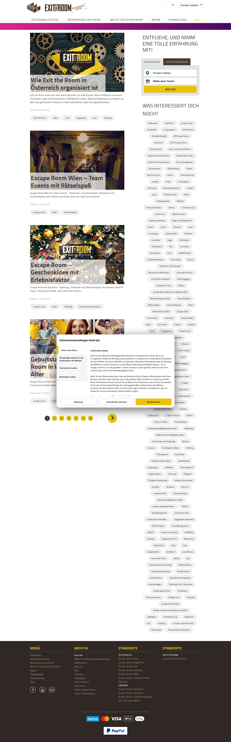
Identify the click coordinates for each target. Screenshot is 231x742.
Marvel (186, 441)
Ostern (190, 415)
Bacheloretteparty (171, 188)
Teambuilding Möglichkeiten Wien (162, 428)
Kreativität (151, 129)
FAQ (76, 670)
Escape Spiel (182, 311)
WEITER (170, 89)
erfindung (151, 188)
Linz (95, 117)
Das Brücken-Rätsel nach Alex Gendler (170, 291)
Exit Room (169, 123)
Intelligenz (151, 616)
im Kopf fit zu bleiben (160, 279)
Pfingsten (188, 473)
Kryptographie (163, 201)
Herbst (185, 506)
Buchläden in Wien (170, 447)
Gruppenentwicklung (160, 571)
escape (190, 188)
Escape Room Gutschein (90, 306)
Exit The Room (39, 117)
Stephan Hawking (157, 220)
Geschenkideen (174, 304)
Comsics (151, 447)
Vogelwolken (153, 551)
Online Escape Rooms (85, 689)
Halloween (153, 123)
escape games (183, 395)
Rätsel (189, 168)
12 (90, 418)
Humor (171, 207)
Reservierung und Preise (84, 20)
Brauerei (170, 486)
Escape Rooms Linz (128, 666)
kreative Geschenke (183, 480)
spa (187, 558)
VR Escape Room (181, 136)
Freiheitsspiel (154, 168)
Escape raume (183, 571)
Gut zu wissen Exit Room (180, 149)
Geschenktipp (187, 317)
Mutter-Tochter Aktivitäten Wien (170, 434)
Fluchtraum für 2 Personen (180, 584)
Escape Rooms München (175, 658)
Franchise (79, 674)
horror (163, 227)
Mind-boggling (181, 363)
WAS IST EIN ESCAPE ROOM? (126, 20)
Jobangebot (80, 678)
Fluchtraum (182, 590)
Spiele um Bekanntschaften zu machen (170, 610)
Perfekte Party (170, 194)
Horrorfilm (184, 246)
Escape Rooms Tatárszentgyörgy (135, 696)
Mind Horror (188, 129)
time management (185, 162)
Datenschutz (80, 662)
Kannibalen (155, 253)
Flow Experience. (153, 597)
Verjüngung (153, 467)
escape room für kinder (183, 623)
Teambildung (183, 460)
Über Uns (78, 666)
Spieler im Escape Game (158, 162)
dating (176, 558)
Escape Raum (156, 149)
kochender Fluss (158, 558)
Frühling (183, 408)
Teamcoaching (37, 678)
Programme (167, 330)
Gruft (183, 356)
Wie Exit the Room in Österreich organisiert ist (64, 83)
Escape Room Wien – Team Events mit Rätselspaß (67, 181)
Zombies (151, 538)
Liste (169, 253)
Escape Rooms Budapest (130, 689)
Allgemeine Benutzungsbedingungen (92, 659)
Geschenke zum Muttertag (163, 441)
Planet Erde (159, 545)
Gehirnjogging (183, 279)
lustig (168, 181)
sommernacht (160, 493)
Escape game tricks (162, 590)
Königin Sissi (174, 597)
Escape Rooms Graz (128, 658)
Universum (160, 214)
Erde (173, 545)
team (190, 227)
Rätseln (180, 201)
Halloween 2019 (169, 538)
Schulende (179, 454)
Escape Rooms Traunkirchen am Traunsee (134, 679)
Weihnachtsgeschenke (160, 298)
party (154, 194)
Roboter (177, 227)
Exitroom (188, 233)
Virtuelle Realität (159, 136)
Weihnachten (154, 304)
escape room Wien (176, 402)
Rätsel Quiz (189, 538)
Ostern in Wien (161, 421)
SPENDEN (189, 532)
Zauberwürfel (171, 233)
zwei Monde (187, 551)
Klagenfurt (81, 117)
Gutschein (169, 317)
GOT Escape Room (178, 142)
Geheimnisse (156, 577)
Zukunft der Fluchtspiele (179, 577)
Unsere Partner (81, 682)
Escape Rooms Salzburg (130, 670)
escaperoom (184, 330)
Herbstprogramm (159, 512)
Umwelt (191, 324)
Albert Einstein (178, 214)
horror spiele (184, 350)
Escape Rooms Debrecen (130, 693)
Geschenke (152, 317)
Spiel (148, 324)
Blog (197, 20)
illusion (191, 259)
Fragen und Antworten (182, 220)
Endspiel (191, 597)
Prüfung (189, 447)
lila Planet (170, 551)
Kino (152, 330)
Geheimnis (183, 389)
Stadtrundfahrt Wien (163, 408)
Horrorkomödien (153, 207)
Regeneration (155, 473)
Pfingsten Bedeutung (157, 480)
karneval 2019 (179, 369)
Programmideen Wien (161, 460)
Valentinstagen (155, 584)
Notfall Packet (185, 253)
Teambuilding (177, 20)
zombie (155, 181)
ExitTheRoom (173, 168)
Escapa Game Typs (184, 155)
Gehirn (170, 175)
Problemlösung (170, 616)
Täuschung (175, 259)
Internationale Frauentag (160, 564)
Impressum (79, 686)
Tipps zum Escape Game (158, 155)
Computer (156, 240)
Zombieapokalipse (155, 259)
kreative (155, 486)
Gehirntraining (187, 175)
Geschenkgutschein (44, 20)
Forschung (153, 233)
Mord (186, 194)
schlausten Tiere (163, 285)
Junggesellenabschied (184, 519)
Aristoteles (184, 240)
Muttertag (189, 428)
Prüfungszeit (162, 454)
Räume (156, 20)
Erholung (172, 473)
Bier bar (185, 486)
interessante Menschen (158, 272)
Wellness (169, 467)
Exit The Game (158, 525)
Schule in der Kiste (169, 532)
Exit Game (158, 142)
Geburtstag (156, 629)
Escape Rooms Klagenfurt (131, 662)
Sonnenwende (180, 493)
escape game (169, 129)
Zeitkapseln (153, 415)
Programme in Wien (180, 376)
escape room (39, 212)
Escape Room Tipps (170, 603)
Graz (67, 117)
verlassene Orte (181, 512)
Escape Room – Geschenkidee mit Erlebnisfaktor (55, 272)
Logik (170, 240)
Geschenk (162, 324)
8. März (185, 382)
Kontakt (78, 655)
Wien (55, 117)
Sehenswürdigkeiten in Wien (170, 499)
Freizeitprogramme (180, 525)
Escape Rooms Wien (128, 674)
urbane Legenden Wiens (164, 506)
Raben (181, 285)
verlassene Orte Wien (157, 519)
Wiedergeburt (187, 467)
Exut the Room (185, 564)
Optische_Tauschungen (170, 266)
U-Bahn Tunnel (172, 415)
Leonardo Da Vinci (185, 272)
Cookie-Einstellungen (84, 693)
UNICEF (150, 532)
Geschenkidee (184, 298)
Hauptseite (35, 655)
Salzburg (108, 117)
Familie (177, 324)
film (171, 246)
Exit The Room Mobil (128, 700)
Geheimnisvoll (188, 207)
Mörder (185, 343)
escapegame (183, 181)
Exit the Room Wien (161, 311)
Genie (150, 227)
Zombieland (157, 246)
